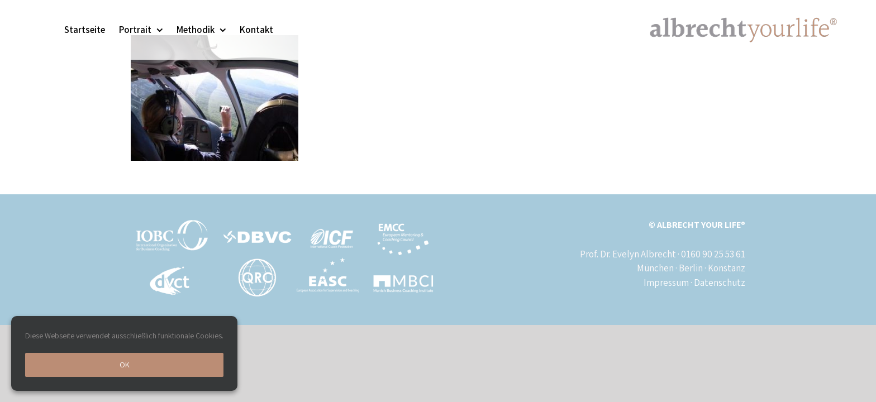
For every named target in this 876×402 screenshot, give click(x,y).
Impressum (666, 282)
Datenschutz (719, 282)
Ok (125, 365)
